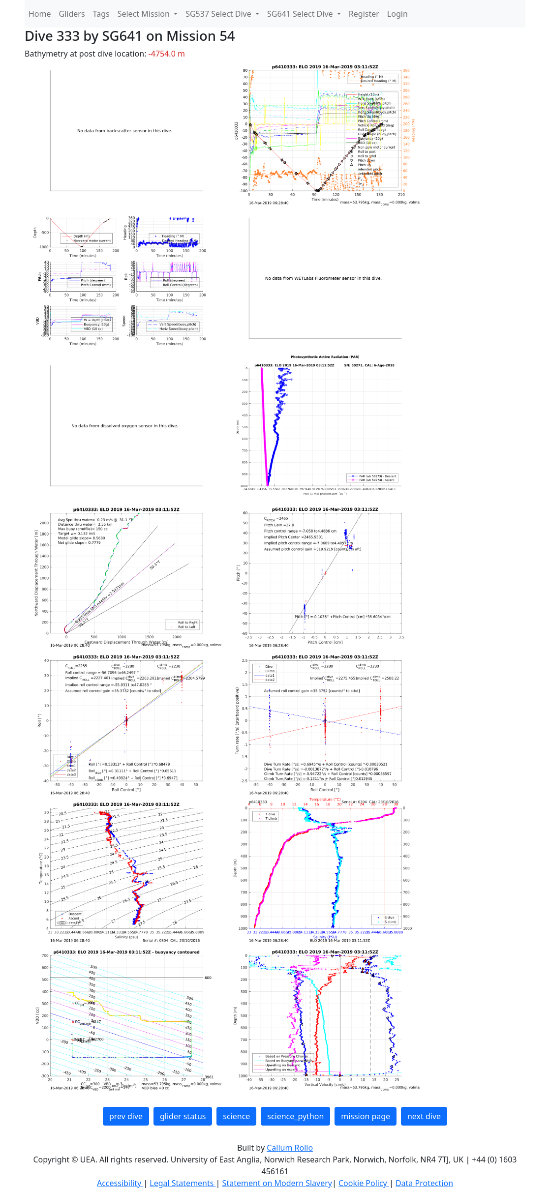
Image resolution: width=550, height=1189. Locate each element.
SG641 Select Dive (301, 13)
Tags (101, 13)
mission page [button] (365, 1116)
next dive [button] (424, 1116)
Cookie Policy (363, 1183)
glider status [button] (183, 1116)
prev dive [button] (126, 1116)
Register (364, 13)
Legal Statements (182, 1183)
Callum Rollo (290, 1147)
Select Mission (145, 13)
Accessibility (120, 1183)
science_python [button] (295, 1116)
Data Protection (424, 1183)
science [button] (236, 1116)
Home (40, 13)
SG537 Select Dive (219, 13)
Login (397, 13)
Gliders (72, 13)
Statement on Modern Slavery (277, 1183)
